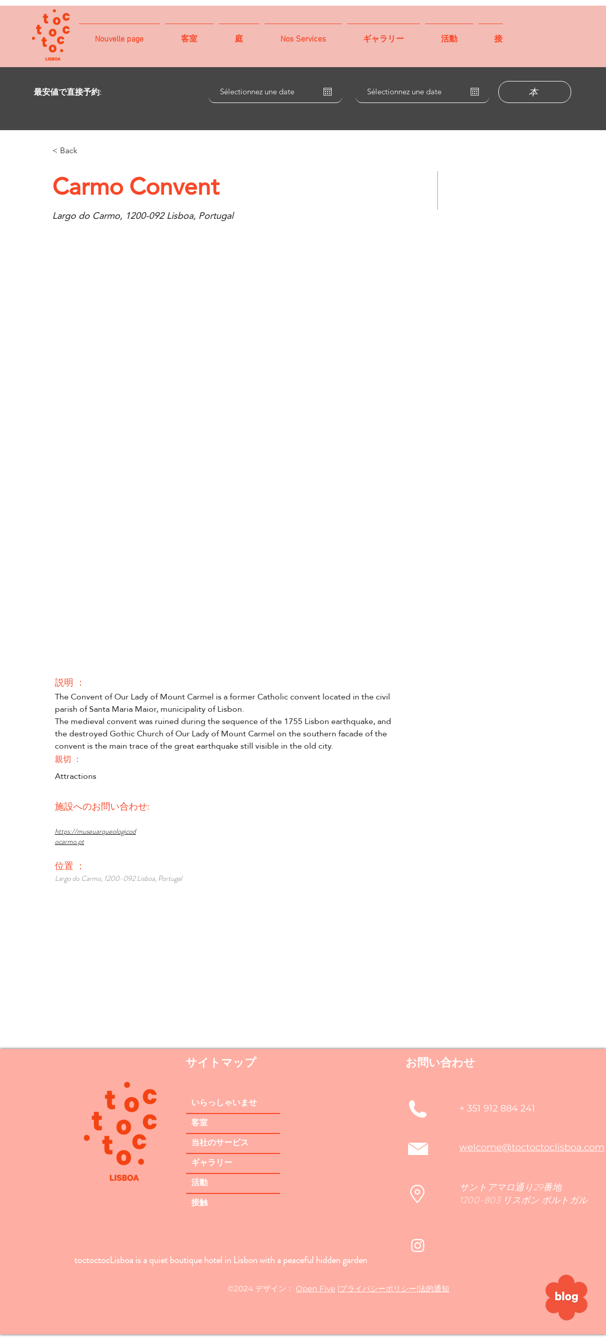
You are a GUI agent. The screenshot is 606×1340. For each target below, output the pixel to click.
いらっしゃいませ (224, 1103)
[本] (534, 92)
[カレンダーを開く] (328, 92)
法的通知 (433, 1288)
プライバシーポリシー (377, 1288)
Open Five (315, 1288)
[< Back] (88, 150)
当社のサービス (220, 1143)
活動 (199, 1183)
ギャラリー (211, 1163)
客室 (199, 1123)
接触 (199, 1203)
